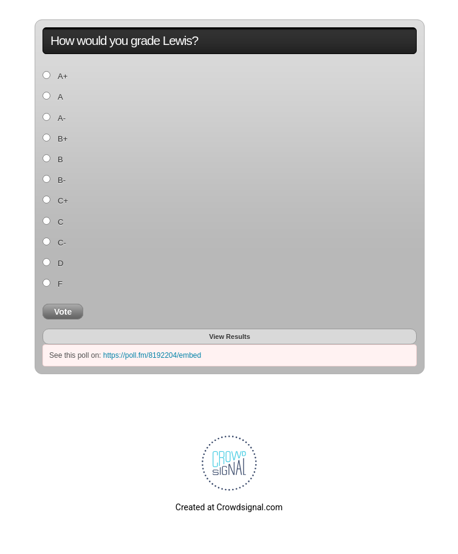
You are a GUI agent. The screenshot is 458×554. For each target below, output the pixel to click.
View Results (229, 336)
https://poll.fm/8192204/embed (152, 355)
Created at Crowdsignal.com (229, 507)
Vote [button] (63, 311)
